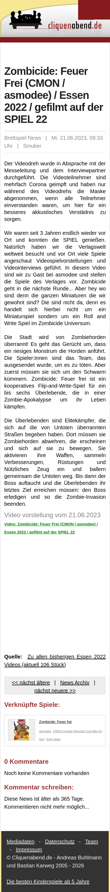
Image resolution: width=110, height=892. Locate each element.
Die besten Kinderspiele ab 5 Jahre (48, 882)
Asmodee (45, 731)
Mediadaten (21, 841)
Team (91, 841)
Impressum (29, 849)
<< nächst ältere (31, 682)
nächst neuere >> (55, 691)
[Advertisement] (57, 53)
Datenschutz (60, 841)
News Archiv (74, 682)
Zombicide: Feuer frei (40, 723)
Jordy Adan (53, 739)
